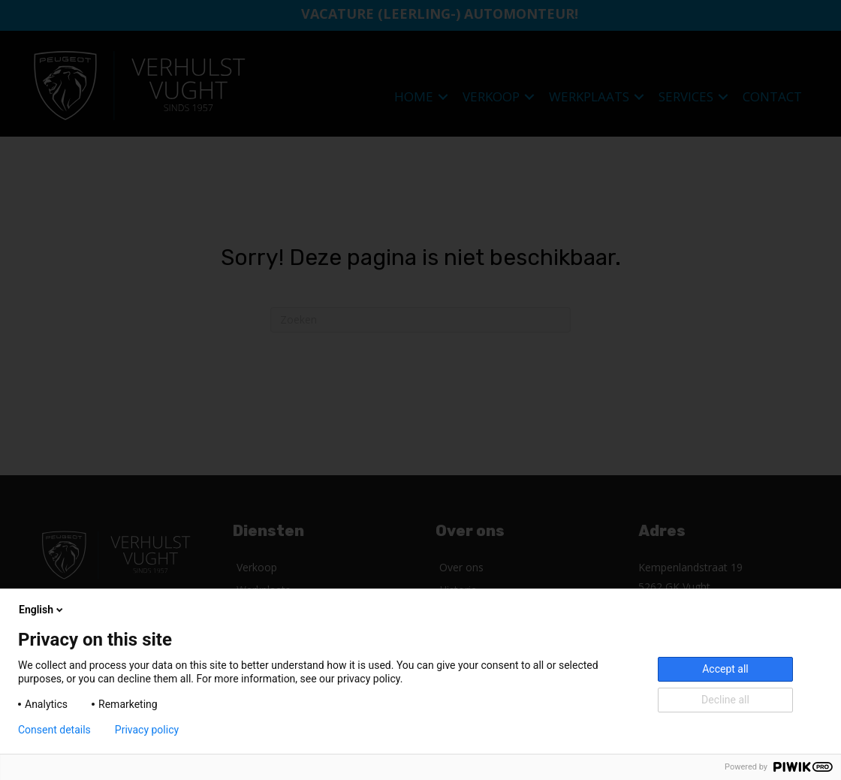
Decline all (725, 700)
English (42, 610)
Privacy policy (147, 730)
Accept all (725, 669)
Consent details (54, 730)
